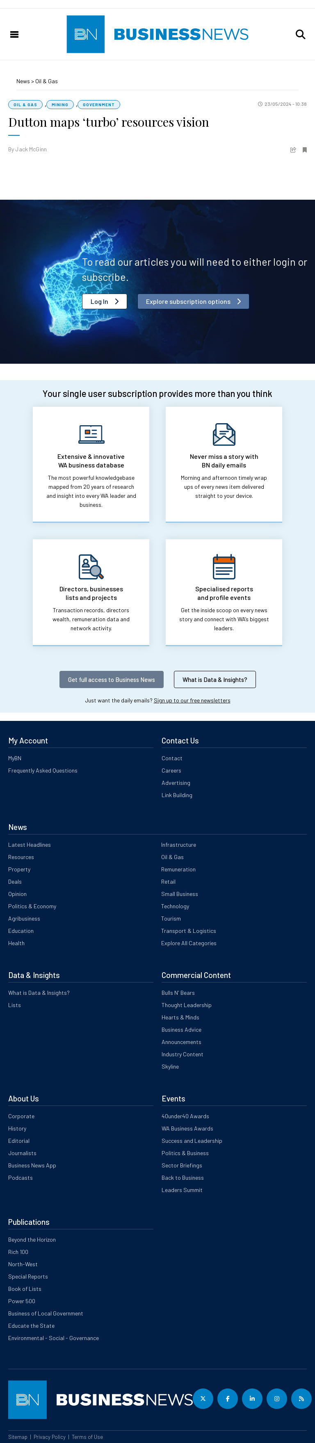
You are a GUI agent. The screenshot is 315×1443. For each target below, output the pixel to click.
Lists (14, 1004)
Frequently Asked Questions (43, 770)
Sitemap (17, 1437)
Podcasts (20, 1177)
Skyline (170, 1066)
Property (19, 869)
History (17, 1128)
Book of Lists (24, 1288)
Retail (168, 881)
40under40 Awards (185, 1115)
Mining (60, 104)
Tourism (171, 918)
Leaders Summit (182, 1189)
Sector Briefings (182, 1165)
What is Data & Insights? (215, 679)
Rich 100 (18, 1251)
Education (21, 930)
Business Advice (181, 1029)
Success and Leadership (192, 1140)
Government (99, 104)
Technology (175, 906)
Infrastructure (178, 844)
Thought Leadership (187, 1004)
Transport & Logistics (188, 930)
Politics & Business (185, 1152)
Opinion (17, 893)
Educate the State (31, 1325)
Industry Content (182, 1054)
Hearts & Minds (180, 1017)
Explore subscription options (188, 301)
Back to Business (183, 1177)
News (23, 81)
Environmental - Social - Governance (53, 1337)
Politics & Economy (32, 906)
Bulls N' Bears (178, 992)
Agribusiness (24, 918)
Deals (15, 881)
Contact (172, 758)
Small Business (179, 893)
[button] (300, 34)
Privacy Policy (50, 1437)
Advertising (176, 782)
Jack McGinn (31, 149)
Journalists (22, 1152)
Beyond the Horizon (32, 1239)
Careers (171, 770)
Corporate (21, 1115)
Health (16, 942)
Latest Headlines (29, 844)
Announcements (181, 1041)
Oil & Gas (46, 81)
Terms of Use (87, 1437)
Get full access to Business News (111, 679)
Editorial (19, 1140)
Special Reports (28, 1276)
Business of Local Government (45, 1313)
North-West (23, 1264)
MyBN (14, 758)
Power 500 (21, 1300)
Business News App (32, 1165)
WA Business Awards (187, 1128)
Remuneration (178, 869)
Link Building (177, 794)
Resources (21, 856)
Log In (99, 301)
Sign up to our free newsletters (192, 700)
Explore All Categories (189, 942)
